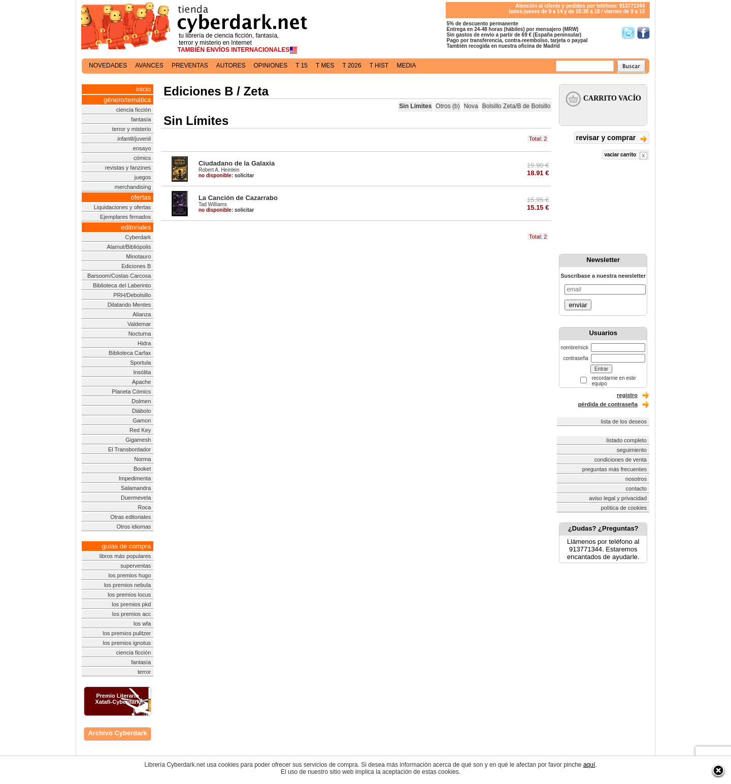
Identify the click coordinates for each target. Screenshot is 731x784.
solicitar (226, 175)
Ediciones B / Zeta (216, 91)
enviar (578, 305)
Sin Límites (415, 106)
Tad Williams (212, 204)
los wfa (142, 623)
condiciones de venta (620, 459)
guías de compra (126, 546)
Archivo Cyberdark (117, 733)
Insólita (142, 372)
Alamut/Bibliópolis (129, 247)
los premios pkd (131, 604)
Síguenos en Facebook (643, 32)
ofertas (141, 197)
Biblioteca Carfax (130, 353)
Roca (144, 507)
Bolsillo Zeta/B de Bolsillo (516, 106)
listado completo (627, 440)
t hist (379, 65)
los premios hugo (129, 575)
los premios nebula (127, 585)
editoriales (136, 227)
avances (149, 65)
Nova (471, 106)
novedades (108, 65)
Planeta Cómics (131, 391)
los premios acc (131, 614)
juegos (143, 177)
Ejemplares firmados (125, 217)
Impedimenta (135, 478)
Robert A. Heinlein (219, 170)
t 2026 (351, 65)
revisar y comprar (611, 138)
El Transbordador (129, 449)
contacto (636, 488)
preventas (190, 65)
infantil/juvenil (134, 139)
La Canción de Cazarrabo (238, 198)
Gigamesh (138, 440)
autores (231, 65)
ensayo (142, 148)
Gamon (141, 420)
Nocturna (139, 334)
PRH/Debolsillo (132, 295)
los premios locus (129, 595)
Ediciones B (136, 266)
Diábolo (141, 411)
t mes (325, 65)
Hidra (144, 343)
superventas (135, 566)
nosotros (636, 479)
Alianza (141, 314)
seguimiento (632, 450)
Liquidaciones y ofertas (122, 207)
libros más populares (125, 556)
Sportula (140, 363)
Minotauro (138, 256)
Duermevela (136, 498)
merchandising (133, 187)
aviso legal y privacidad (618, 498)
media (406, 65)
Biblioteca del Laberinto (122, 285)
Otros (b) (447, 106)
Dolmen (141, 401)
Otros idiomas (133, 527)
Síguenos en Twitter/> (628, 32)
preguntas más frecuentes (614, 469)
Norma (142, 459)
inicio (143, 89)
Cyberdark (138, 237)
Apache (141, 382)
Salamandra (136, 488)
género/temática (127, 100)
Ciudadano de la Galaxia (236, 163)
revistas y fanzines (128, 168)
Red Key (140, 430)
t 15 (301, 65)
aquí (589, 764)
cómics (142, 158)
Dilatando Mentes (129, 305)
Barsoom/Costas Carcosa (119, 276)
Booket (142, 469)
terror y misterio (131, 129)
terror (144, 672)
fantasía (141, 119)
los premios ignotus (127, 643)
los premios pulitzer (127, 633)
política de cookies (624, 508)
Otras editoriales (130, 517)
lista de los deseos (624, 421)
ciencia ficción (133, 110)
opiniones (271, 65)
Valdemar (139, 324)
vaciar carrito (625, 155)
